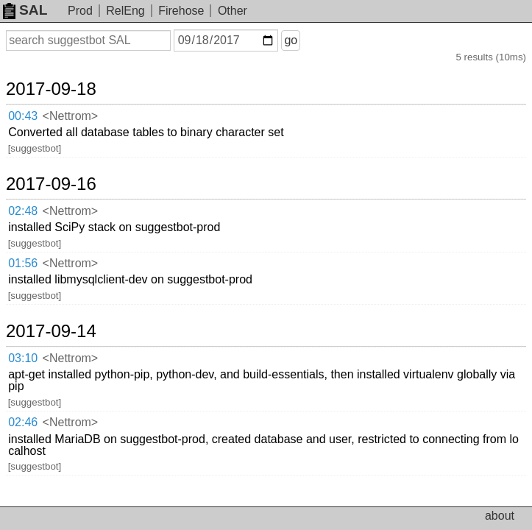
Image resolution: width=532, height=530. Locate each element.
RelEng (125, 10)
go (290, 40)
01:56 (23, 263)
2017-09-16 (51, 184)
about (499, 515)
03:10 (23, 358)
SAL (25, 10)
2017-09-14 (51, 331)
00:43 (23, 116)
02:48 (23, 211)
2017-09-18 (51, 89)
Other (232, 10)
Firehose (181, 10)
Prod (80, 10)
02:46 (23, 422)
